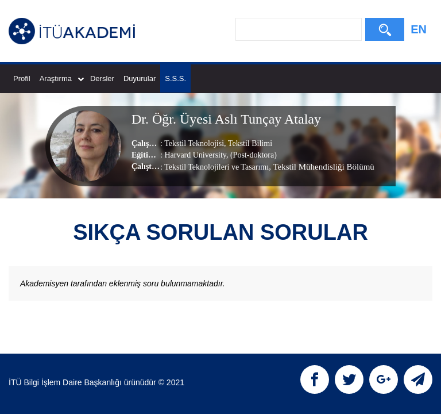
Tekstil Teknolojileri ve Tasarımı (216, 167)
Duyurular (139, 78)
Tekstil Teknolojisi (194, 143)
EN (419, 29)
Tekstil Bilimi (249, 143)
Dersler (102, 78)
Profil (21, 78)
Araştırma (62, 78)
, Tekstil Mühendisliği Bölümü (321, 166)
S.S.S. (175, 78)
